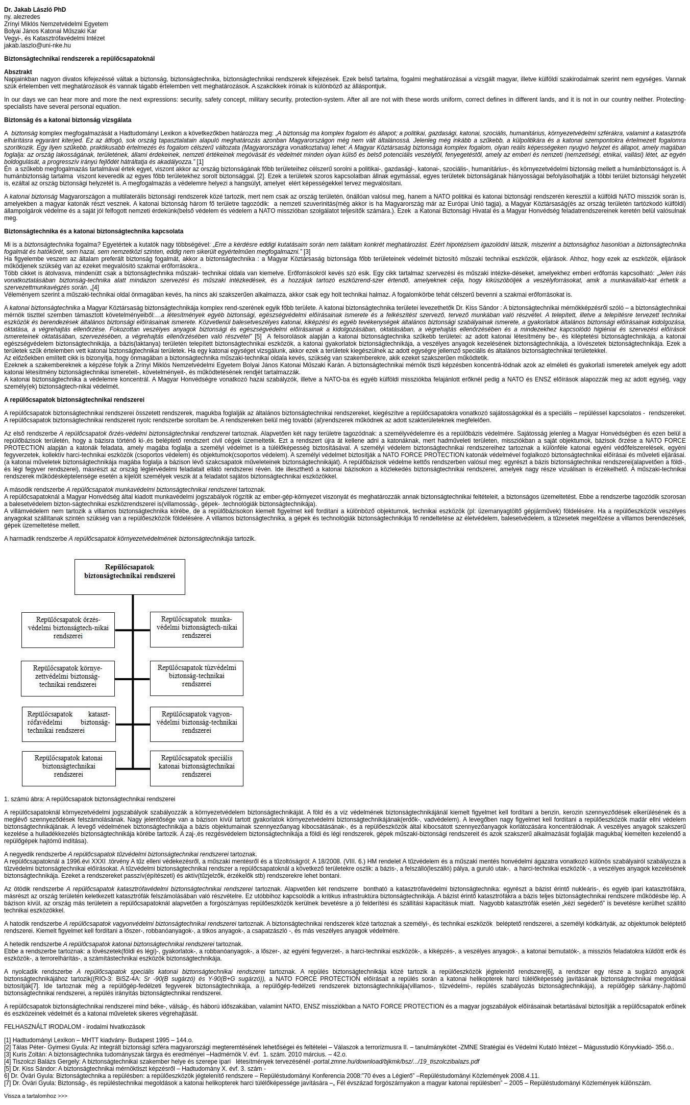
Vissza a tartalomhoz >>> (35, 1096)
